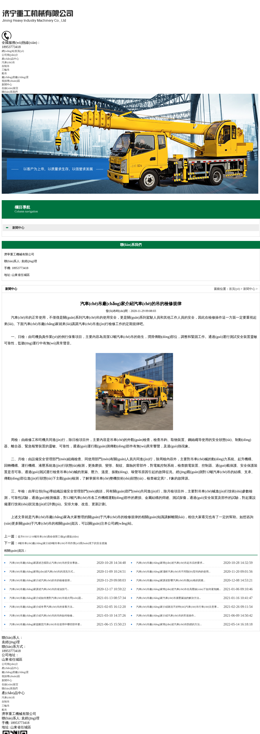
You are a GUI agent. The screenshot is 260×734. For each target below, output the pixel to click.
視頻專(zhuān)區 (11, 80)
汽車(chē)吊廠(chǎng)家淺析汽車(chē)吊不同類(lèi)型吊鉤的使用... (173, 571)
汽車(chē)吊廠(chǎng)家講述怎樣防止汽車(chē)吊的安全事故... (44, 562)
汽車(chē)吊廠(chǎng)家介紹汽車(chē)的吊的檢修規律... (40, 580)
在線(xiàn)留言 (10, 88)
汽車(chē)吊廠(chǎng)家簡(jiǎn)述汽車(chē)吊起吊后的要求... (170, 562)
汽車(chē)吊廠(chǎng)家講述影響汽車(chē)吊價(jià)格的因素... (170, 580)
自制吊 (5, 66)
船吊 (4, 73)
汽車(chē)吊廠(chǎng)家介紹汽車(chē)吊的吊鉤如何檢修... (41, 615)
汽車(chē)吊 (8, 62)
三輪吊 (5, 69)
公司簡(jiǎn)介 (10, 54)
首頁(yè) (234, 289)
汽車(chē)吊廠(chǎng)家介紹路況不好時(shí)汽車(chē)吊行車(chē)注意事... (177, 606)
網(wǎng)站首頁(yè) (13, 51)
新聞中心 (7, 84)
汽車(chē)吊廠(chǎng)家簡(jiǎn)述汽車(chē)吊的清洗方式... (42, 571)
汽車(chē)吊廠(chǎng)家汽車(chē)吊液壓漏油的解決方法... (168, 597)
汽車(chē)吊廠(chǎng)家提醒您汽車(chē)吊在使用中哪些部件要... (45, 624)
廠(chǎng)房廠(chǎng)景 (15, 77)
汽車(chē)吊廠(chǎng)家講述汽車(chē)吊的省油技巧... (39, 589)
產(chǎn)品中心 (10, 58)
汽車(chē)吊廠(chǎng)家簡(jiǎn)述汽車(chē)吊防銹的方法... (169, 624)
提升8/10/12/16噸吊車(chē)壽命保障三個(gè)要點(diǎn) (48, 536)
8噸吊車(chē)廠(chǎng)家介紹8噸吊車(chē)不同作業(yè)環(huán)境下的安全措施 (62, 543)
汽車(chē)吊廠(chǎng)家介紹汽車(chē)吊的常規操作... (166, 615)
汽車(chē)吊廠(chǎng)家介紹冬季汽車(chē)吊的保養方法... (41, 606)
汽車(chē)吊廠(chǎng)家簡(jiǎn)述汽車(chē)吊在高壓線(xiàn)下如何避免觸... (178, 589)
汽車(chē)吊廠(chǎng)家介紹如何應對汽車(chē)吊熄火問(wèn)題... (46, 597)
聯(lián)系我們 (10, 91)
